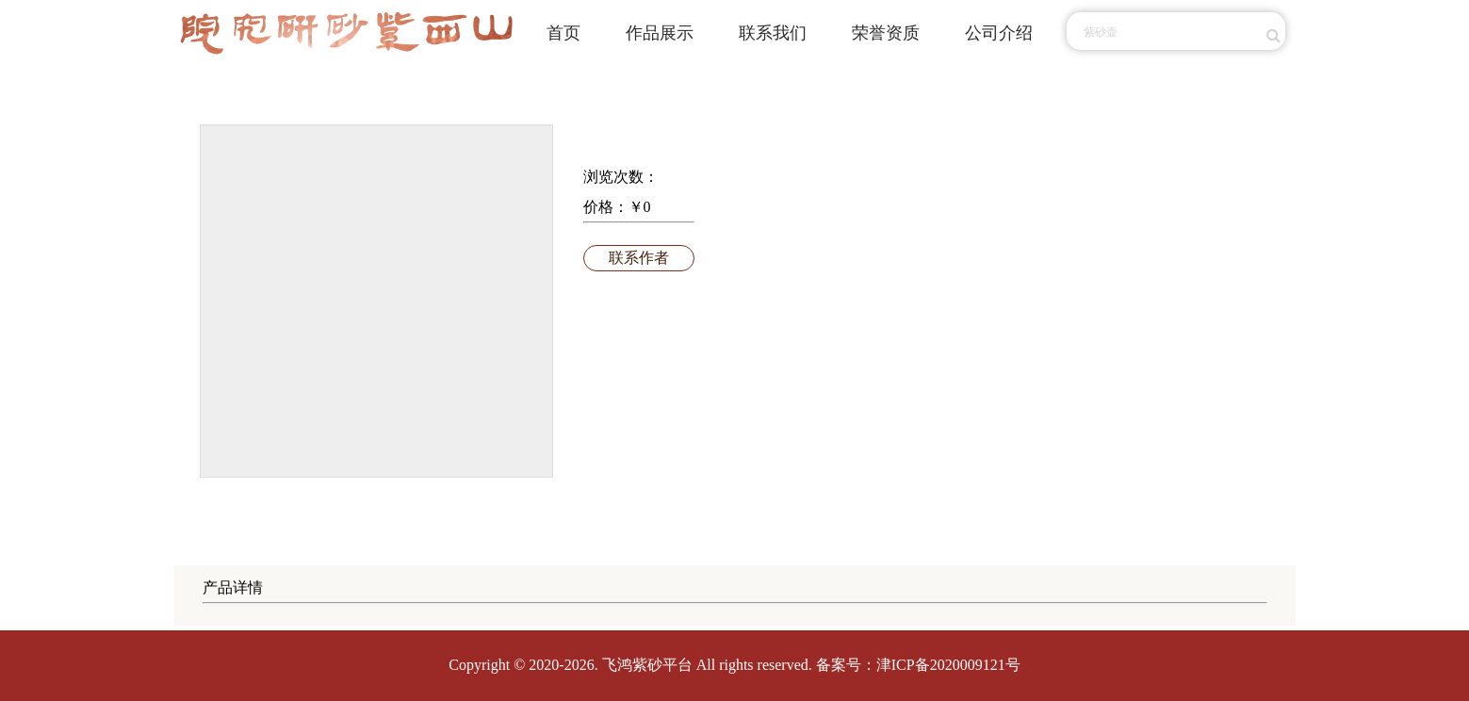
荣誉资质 (886, 33)
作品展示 (660, 33)
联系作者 (639, 258)
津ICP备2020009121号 (948, 665)
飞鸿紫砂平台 (647, 665)
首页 (563, 33)
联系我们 (773, 33)
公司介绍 (999, 33)
